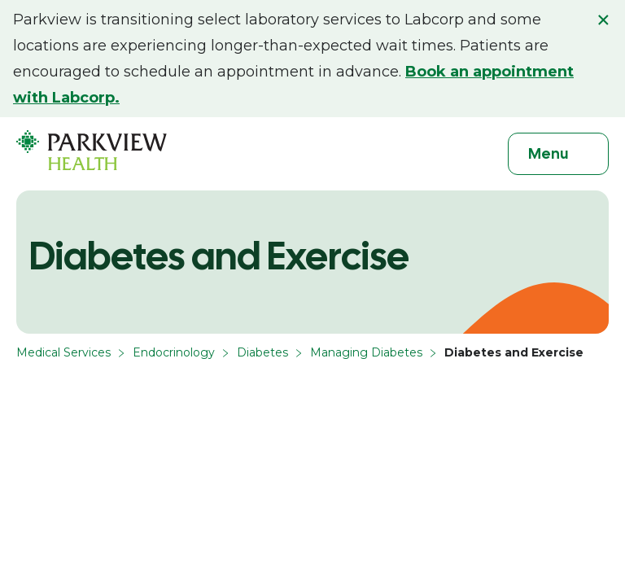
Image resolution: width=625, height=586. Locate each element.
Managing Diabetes (366, 352)
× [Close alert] (603, 20)
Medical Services (63, 352)
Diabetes (262, 352)
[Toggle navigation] (558, 154)
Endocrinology (174, 352)
